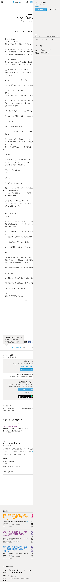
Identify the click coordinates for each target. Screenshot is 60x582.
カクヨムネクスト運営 (8, 577)
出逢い (4, 410)
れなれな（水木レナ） (19, 430)
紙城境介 (11, 539)
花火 (13, 410)
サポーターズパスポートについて (30, 366)
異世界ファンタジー (8, 578)
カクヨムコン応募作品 (14, 423)
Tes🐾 (10, 555)
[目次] (31, 2)
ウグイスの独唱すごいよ (10, 426)
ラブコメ (9, 541)
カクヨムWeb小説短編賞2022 (10, 408)
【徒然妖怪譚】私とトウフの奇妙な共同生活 (14, 521)
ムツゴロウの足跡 (8, 355)
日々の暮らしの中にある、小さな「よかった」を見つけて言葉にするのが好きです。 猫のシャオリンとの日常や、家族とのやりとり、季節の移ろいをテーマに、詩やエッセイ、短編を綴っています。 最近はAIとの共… (21, 450)
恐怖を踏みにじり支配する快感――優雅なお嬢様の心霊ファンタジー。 (15, 549)
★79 (32, 526)
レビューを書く (40, 9)
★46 (32, 541)
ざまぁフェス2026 (7, 575)
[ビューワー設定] (27, 2)
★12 (4, 431)
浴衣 (9, 410)
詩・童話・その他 (10, 431)
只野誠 (6, 523)
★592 (4, 541)
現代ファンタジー (10, 524)
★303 (32, 556)
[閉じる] (21, 337)
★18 (4, 524)
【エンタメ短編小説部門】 (26, 408)
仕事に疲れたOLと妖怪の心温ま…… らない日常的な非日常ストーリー (16, 517)
